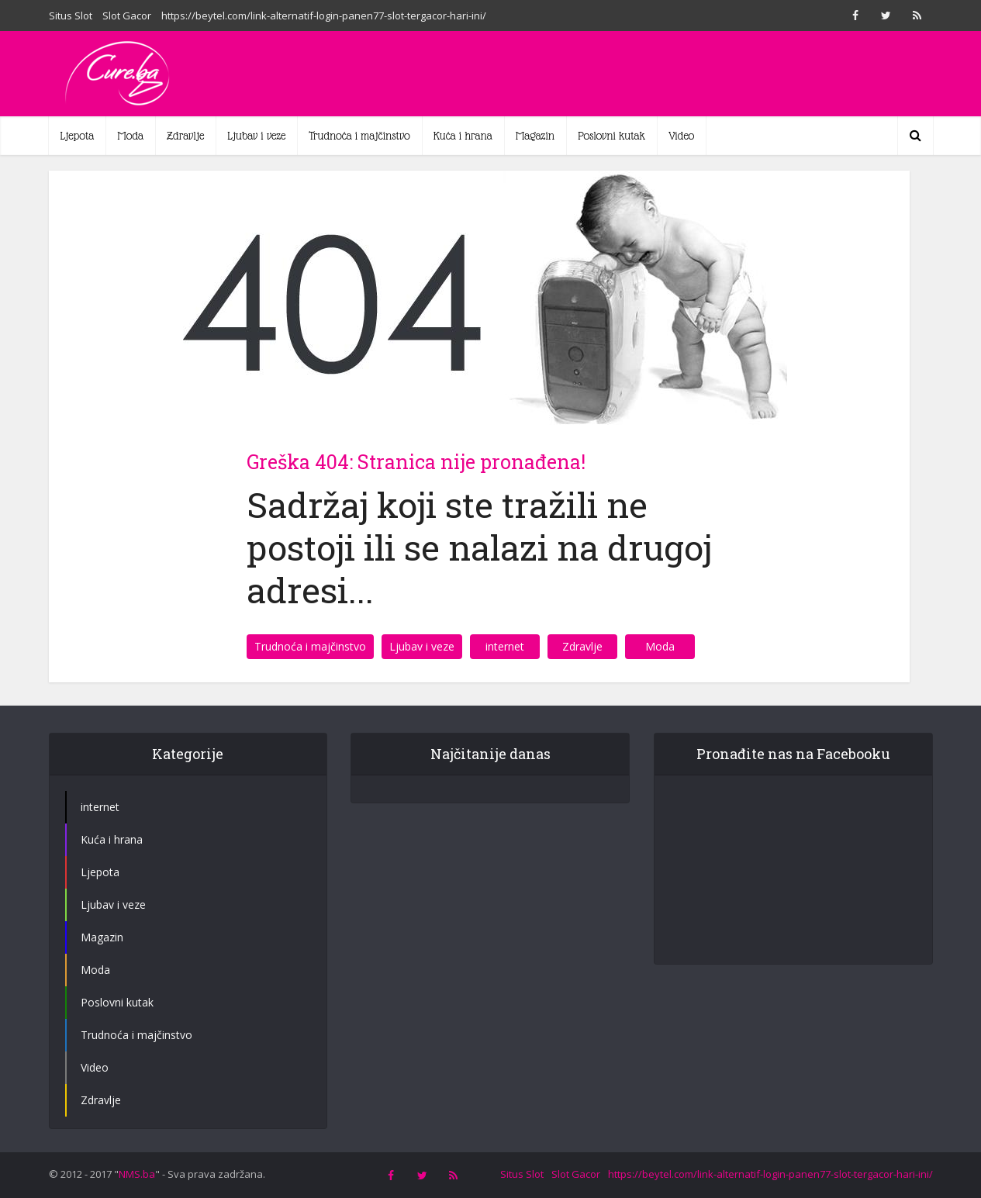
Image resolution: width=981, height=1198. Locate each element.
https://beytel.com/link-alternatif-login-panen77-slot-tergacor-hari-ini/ (323, 15)
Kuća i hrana (463, 135)
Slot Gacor (126, 15)
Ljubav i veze (256, 135)
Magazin (535, 135)
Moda (130, 135)
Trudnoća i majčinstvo (359, 135)
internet (504, 646)
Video (681, 135)
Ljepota (77, 135)
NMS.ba (137, 1174)
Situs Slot (70, 15)
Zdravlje (185, 135)
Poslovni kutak (611, 135)
